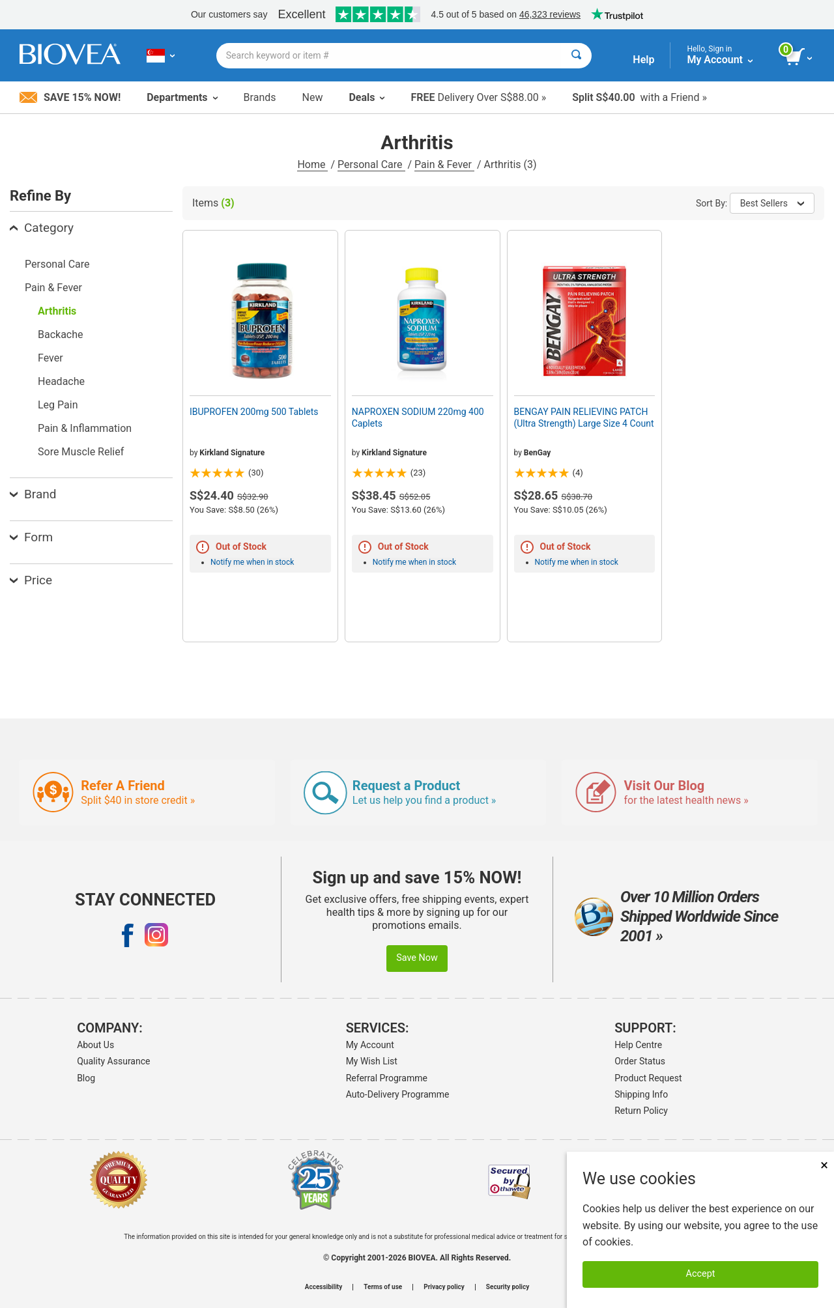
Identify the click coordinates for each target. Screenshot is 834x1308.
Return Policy (641, 1110)
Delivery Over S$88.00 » (478, 97)
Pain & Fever (444, 164)
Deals (366, 97)
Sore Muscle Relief (81, 452)
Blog (86, 1078)
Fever (50, 358)
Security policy (507, 1287)
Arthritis (57, 311)
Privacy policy (444, 1287)
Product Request (648, 1078)
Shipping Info (641, 1094)
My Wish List (371, 1061)
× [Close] (824, 1165)
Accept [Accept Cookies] (700, 1273)
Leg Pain (58, 405)
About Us (95, 1045)
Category (42, 227)
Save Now (417, 957)
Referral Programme (386, 1078)
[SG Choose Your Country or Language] (161, 55)
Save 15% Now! (70, 97)
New (312, 97)
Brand (33, 494)
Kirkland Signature (232, 452)
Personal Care (371, 164)
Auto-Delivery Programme (398, 1094)
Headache (61, 381)
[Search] (576, 55)
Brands (260, 97)
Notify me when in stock (252, 562)
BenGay (537, 452)
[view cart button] (799, 57)
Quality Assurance (113, 1061)
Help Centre (638, 1045)
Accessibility (323, 1287)
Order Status (639, 1061)
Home (312, 164)
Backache (60, 334)
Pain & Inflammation (85, 428)
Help (643, 59)
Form (31, 537)
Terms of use (383, 1287)
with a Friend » (639, 97)
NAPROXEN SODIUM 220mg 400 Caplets (418, 417)
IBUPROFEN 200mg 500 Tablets (254, 411)
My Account (370, 1045)
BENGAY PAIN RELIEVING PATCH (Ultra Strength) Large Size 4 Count (584, 417)
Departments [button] (182, 97)
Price (31, 580)
